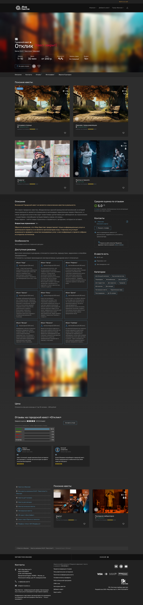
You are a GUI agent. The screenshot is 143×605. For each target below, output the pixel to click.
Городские (122, 283)
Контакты (28, 75)
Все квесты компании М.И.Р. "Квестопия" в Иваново (31, 492)
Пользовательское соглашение (63, 572)
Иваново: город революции (86, 125)
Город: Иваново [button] (118, 8)
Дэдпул (59, 516)
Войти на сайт (123, 1)
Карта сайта (57, 592)
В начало (104, 557)
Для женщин (109, 286)
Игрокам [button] (92, 8)
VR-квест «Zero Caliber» (25, 515)
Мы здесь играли (23, 66)
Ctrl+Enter (64, 566)
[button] (85, 349)
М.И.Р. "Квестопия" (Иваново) (30, 51)
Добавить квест (104, 8)
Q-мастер (19, 440)
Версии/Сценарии (65, 75)
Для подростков (100, 283)
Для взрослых (112, 283)
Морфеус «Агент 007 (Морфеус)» (28, 524)
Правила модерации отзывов (63, 569)
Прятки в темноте (82, 180)
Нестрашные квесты (101, 289)
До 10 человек (112, 293)
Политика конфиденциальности (64, 574)
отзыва (97, 209)
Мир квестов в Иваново (23, 557)
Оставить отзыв (70, 423)
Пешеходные (99, 279)
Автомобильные (110, 279)
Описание (18, 75)
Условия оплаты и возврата (62, 577)
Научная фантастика (118, 276)
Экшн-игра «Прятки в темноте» (28, 519)
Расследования (100, 293)
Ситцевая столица (24, 125)
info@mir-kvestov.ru (24, 586)
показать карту (102, 224)
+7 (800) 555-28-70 (24, 582)
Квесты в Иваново (23, 487)
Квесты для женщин (24, 502)
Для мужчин (99, 286)
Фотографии (50, 74)
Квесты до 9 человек (24, 498)
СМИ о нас (57, 583)
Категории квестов (59, 586)
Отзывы (39, 74)
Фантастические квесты (25, 506)
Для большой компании (102, 276)
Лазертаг (20, 180)
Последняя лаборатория (104, 516)
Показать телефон (102, 228)
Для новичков (122, 279)
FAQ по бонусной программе (62, 580)
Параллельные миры (117, 289)
